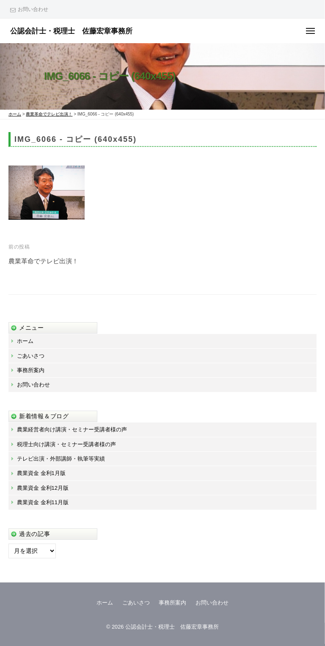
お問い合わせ (33, 9)
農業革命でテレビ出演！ (43, 261)
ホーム (25, 341)
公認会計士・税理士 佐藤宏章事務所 (71, 31)
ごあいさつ (30, 356)
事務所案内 (30, 370)
